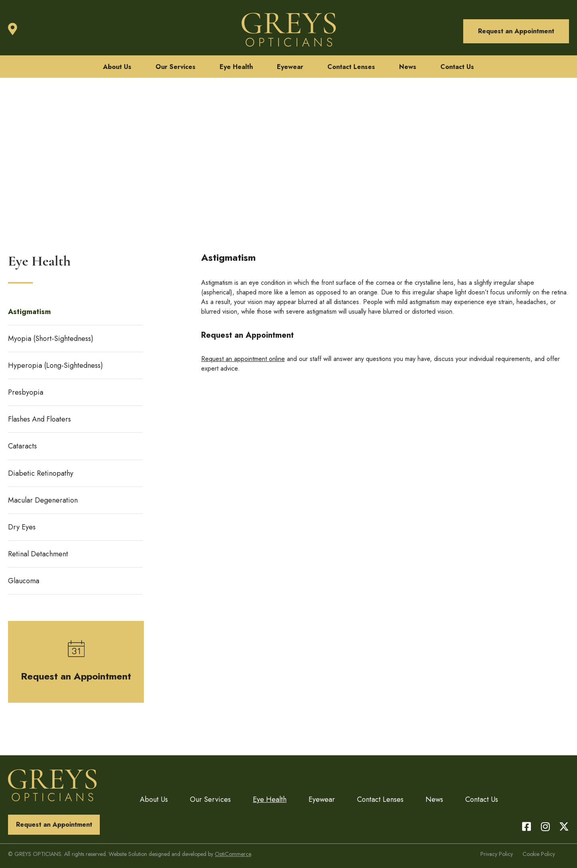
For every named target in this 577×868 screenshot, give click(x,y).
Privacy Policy (496, 854)
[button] (516, 31)
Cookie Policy (539, 854)
